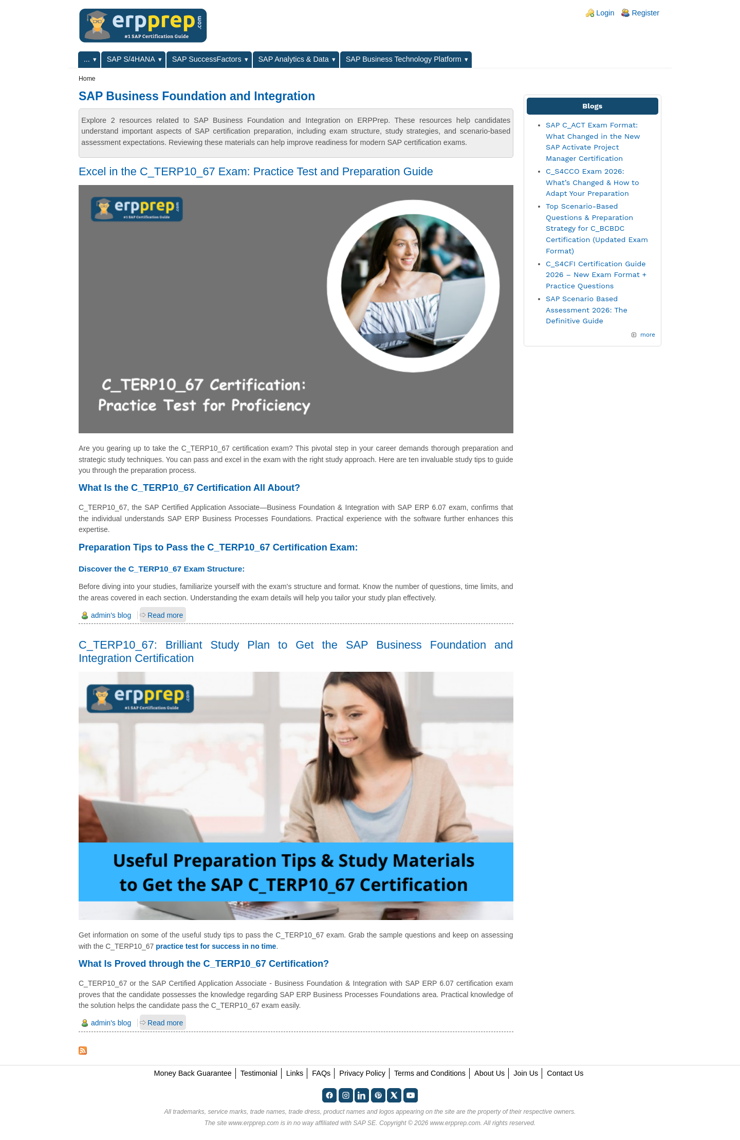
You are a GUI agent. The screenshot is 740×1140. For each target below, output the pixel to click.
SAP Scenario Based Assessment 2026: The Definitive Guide (586, 310)
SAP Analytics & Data (293, 59)
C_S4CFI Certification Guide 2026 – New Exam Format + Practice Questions (596, 275)
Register (645, 13)
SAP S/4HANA (131, 59)
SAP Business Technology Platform (403, 59)
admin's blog (111, 615)
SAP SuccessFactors (207, 59)
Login (605, 13)
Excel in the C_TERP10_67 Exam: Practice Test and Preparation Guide (256, 171)
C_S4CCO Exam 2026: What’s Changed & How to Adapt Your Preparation (592, 182)
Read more (165, 615)
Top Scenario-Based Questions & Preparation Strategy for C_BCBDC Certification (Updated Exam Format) (597, 228)
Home (87, 78)
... (87, 59)
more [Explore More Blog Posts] (647, 334)
